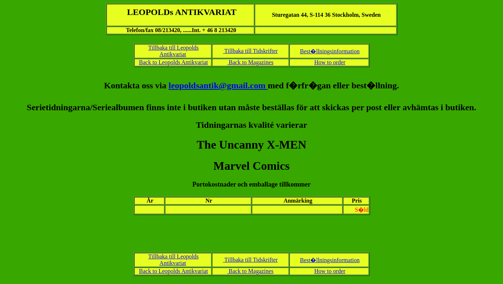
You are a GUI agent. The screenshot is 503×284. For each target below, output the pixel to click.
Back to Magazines (250, 62)
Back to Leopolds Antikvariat (173, 62)
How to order (329, 62)
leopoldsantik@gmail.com (218, 85)
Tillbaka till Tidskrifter (250, 51)
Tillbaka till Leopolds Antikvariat (173, 51)
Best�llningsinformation (330, 51)
